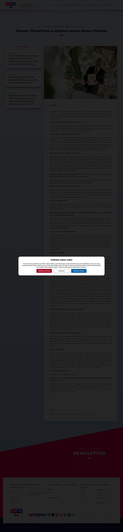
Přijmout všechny (79, 271)
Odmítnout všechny (44, 271)
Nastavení (61, 271)
